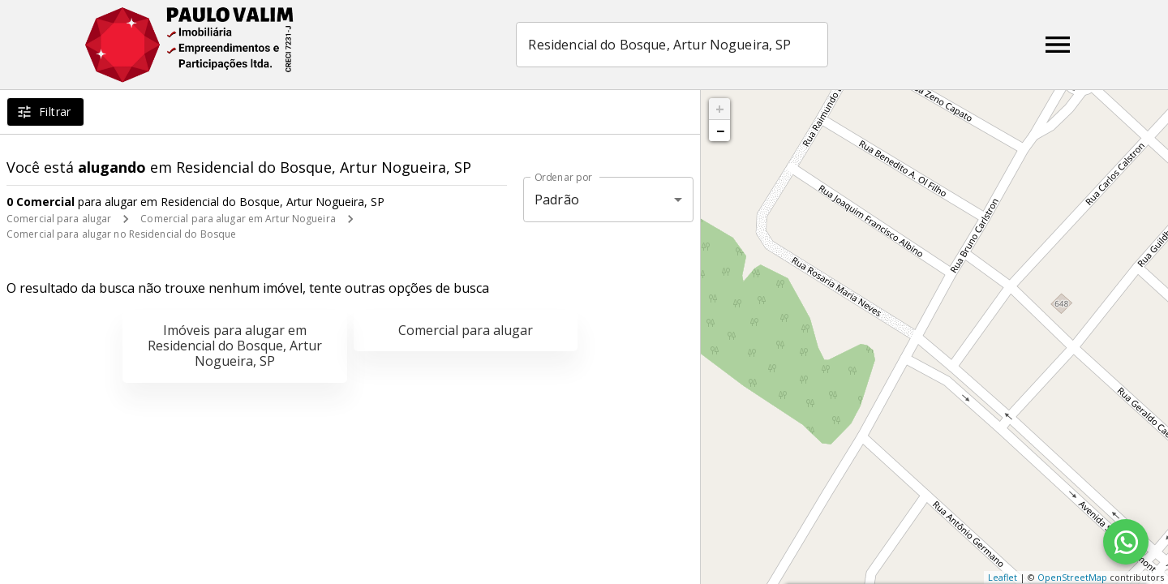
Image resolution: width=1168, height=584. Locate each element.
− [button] (720, 130)
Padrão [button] (557, 199)
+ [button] (719, 108)
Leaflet (1002, 577)
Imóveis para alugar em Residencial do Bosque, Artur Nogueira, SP (235, 345)
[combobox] (677, 44)
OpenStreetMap (1072, 577)
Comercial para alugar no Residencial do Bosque (121, 234)
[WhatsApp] (1126, 542)
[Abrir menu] (1058, 45)
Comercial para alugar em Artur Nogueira (237, 218)
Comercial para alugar (58, 218)
